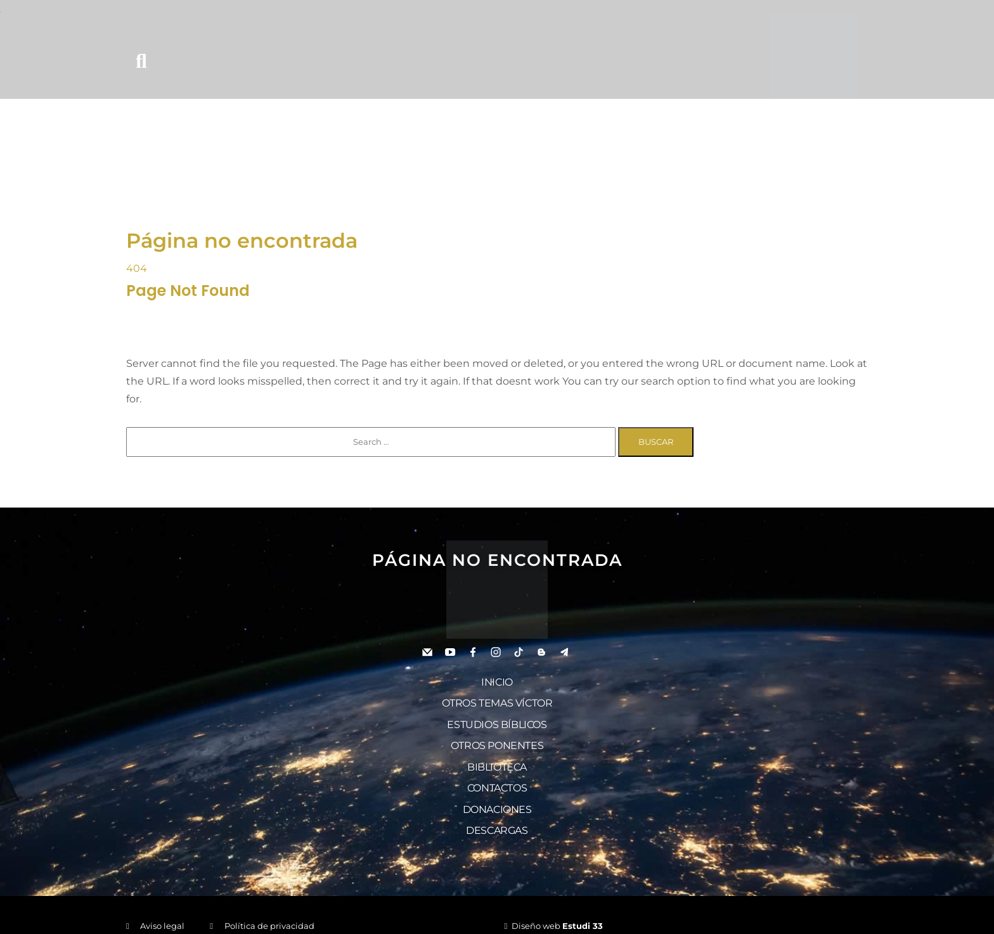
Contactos (497, 775)
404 (136, 268)
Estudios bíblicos (496, 718)
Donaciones (497, 794)
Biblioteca (497, 756)
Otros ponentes (497, 737)
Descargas (496, 813)
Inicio (497, 680)
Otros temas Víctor (497, 699)
